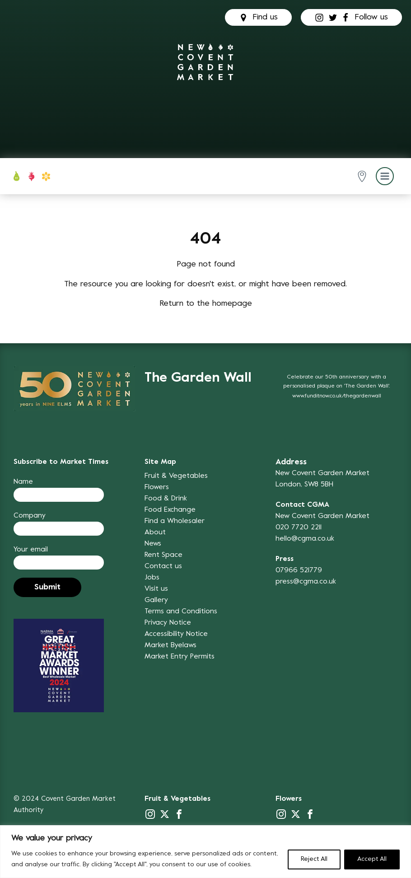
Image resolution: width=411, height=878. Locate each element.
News (153, 543)
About (155, 532)
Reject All (314, 859)
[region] (205, 851)
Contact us (163, 566)
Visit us (156, 589)
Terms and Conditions (181, 611)
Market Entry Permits (180, 656)
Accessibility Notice (176, 634)
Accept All (372, 859)
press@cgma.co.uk (306, 581)
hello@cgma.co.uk (305, 538)
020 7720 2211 (299, 527)
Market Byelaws (170, 645)
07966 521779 (299, 570)
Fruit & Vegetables (176, 476)
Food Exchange (170, 510)
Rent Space (163, 555)
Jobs (152, 577)
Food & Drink (166, 498)
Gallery (156, 600)
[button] (363, 176)
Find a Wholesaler (175, 521)
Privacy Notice (168, 622)
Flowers (157, 487)
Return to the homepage (205, 304)
